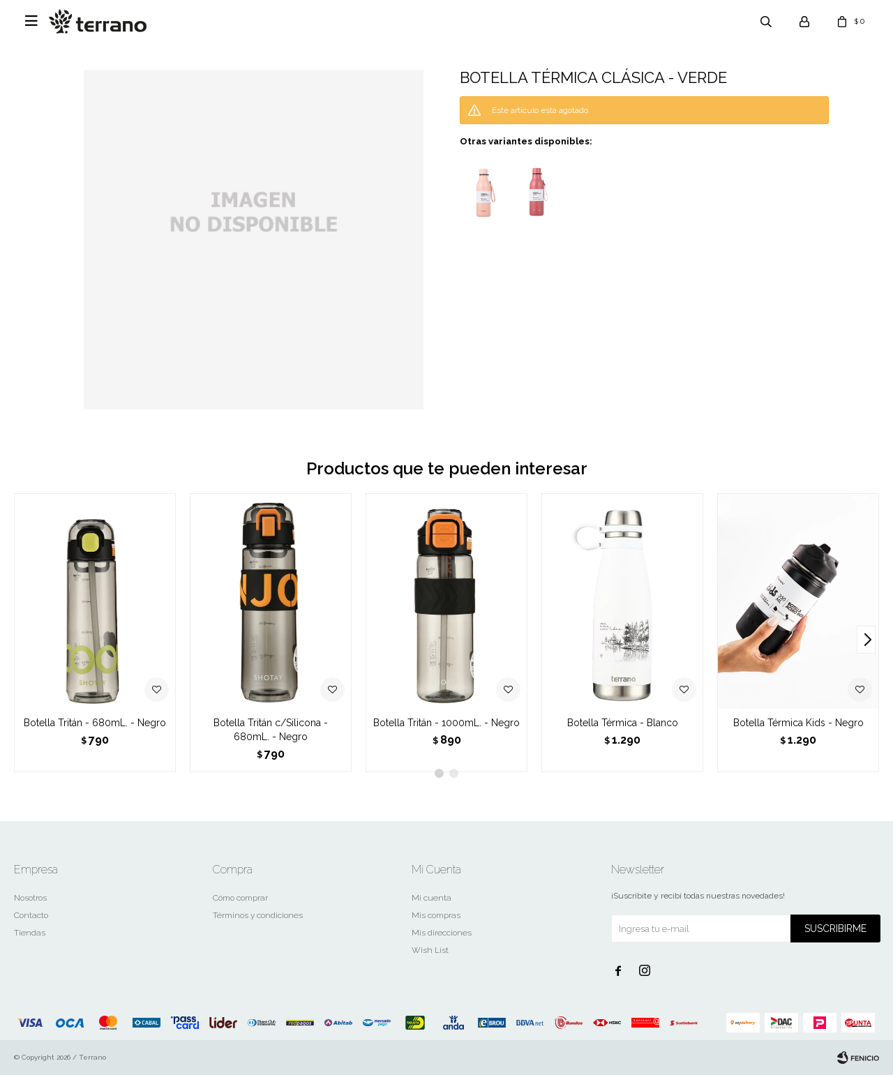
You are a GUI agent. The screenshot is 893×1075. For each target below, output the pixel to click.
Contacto (31, 915)
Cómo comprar (240, 898)
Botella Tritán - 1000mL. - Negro (446, 722)
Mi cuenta (431, 898)
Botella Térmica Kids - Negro (798, 722)
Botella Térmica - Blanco (622, 722)
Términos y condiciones (258, 915)
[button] (866, 639)
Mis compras (436, 915)
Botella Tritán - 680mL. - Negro (95, 722)
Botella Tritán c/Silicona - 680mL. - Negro (270, 729)
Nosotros (30, 898)
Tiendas (29, 933)
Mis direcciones (442, 933)
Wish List (430, 950)
